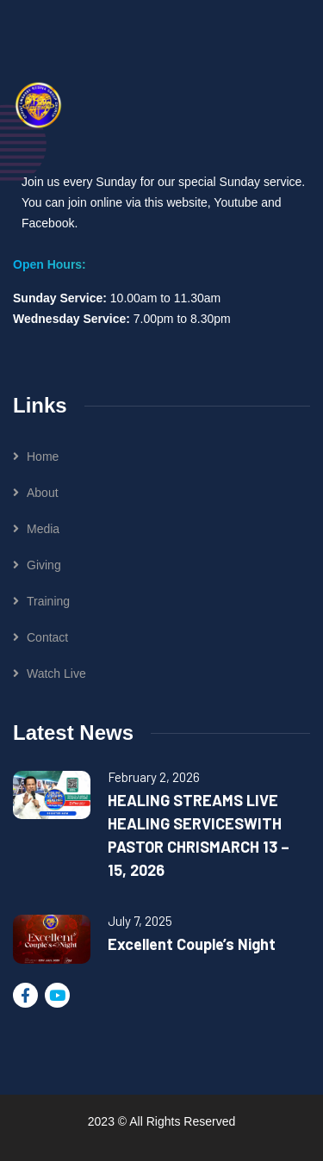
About (43, 493)
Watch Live (56, 673)
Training (48, 601)
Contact (47, 637)
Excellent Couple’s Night (192, 943)
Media (43, 529)
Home (43, 456)
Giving (44, 565)
